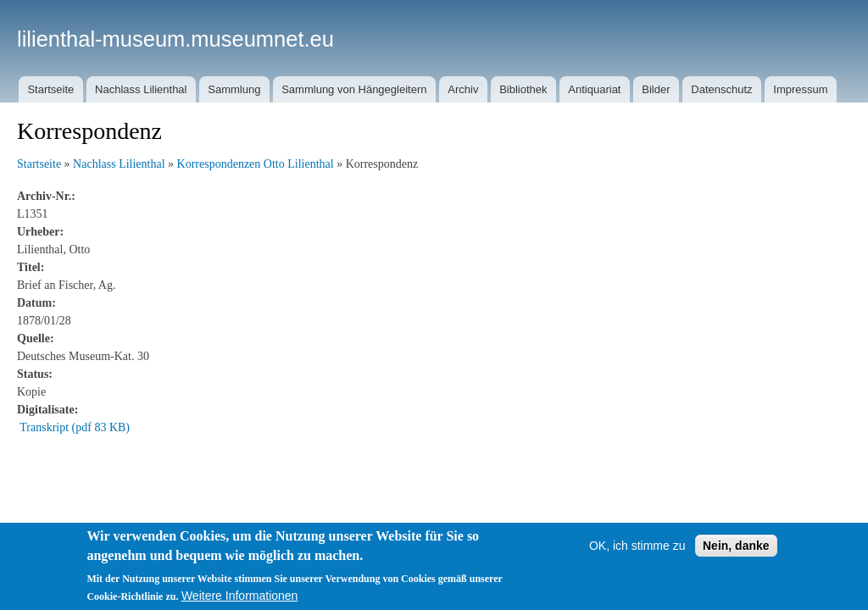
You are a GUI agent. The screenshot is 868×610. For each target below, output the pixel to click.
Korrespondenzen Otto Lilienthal (255, 164)
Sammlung (234, 89)
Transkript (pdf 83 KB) (74, 427)
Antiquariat (594, 89)
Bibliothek (523, 89)
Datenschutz (721, 89)
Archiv (463, 89)
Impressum (800, 89)
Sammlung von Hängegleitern (353, 89)
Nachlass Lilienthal (140, 89)
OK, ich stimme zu (637, 545)
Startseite (50, 89)
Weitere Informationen (239, 595)
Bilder (656, 89)
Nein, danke (736, 545)
